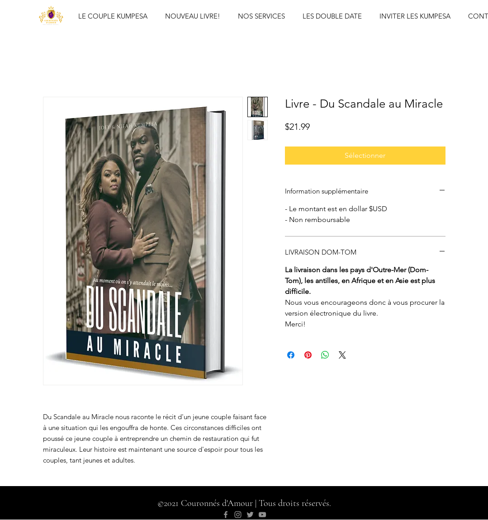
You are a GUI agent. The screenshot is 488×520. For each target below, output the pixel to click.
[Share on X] (342, 355)
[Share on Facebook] (290, 355)
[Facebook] (225, 514)
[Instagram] (237, 514)
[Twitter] (250, 514)
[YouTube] (262, 514)
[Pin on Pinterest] (308, 355)
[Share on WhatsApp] (325, 355)
